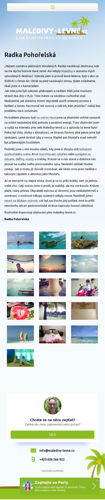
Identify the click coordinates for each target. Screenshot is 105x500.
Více (52, 434)
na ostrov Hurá (46, 117)
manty (30, 159)
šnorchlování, (47, 154)
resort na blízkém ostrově (20, 200)
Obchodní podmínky (53, 470)
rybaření (62, 154)
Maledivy (67, 71)
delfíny (20, 159)
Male (30, 95)
